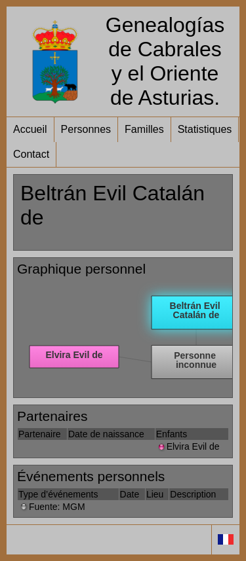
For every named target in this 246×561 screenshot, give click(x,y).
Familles (144, 129)
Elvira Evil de (188, 446)
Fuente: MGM (51, 506)
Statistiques (205, 129)
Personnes (86, 129)
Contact (31, 154)
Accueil (30, 129)
